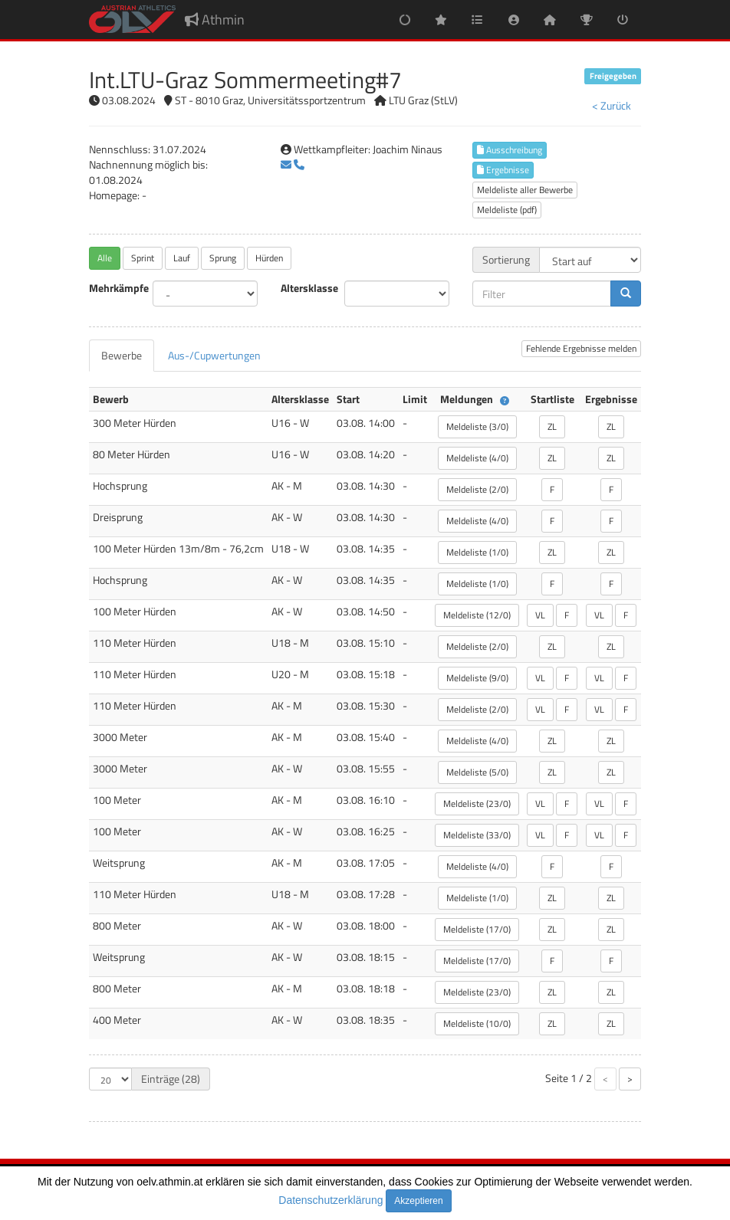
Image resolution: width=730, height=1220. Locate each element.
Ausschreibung (509, 150)
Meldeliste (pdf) (507, 209)
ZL (552, 426)
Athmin (215, 19)
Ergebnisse (503, 169)
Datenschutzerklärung (330, 1200)
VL (540, 615)
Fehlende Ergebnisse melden (581, 348)
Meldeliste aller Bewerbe (525, 189)
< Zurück (611, 105)
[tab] (121, 355)
